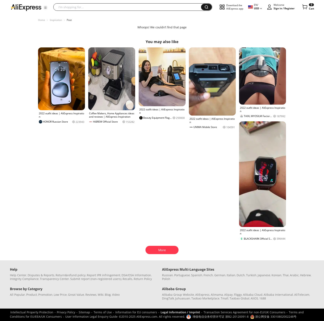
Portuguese (182, 275)
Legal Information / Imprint (180, 312)
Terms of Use (103, 312)
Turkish (251, 275)
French (208, 275)
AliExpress (202, 295)
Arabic (294, 275)
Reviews (90, 295)
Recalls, (128, 279)
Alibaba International (278, 295)
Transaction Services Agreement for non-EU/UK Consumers (244, 312)
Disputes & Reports (41, 275)
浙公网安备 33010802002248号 (273, 317)
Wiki (101, 295)
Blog (108, 295)
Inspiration (56, 20)
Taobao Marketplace (205, 298)
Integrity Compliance (24, 279)
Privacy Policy (66, 312)
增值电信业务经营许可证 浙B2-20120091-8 (221, 317)
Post (69, 20)
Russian (167, 275)
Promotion (45, 295)
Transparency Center (54, 279)
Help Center (18, 275)
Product (31, 295)
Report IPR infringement (103, 275)
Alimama (217, 295)
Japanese (264, 275)
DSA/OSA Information (136, 275)
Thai (286, 275)
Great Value (76, 295)
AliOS (254, 298)
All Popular (17, 295)
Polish (166, 279)
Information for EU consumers (136, 312)
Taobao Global (239, 298)
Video (116, 295)
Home (41, 20)
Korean (276, 275)
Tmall (224, 298)
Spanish (196, 275)
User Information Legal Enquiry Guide (91, 317)
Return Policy (143, 279)
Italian (231, 275)
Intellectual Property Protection (31, 312)
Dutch (241, 275)
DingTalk (168, 298)
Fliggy (238, 295)
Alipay (228, 295)
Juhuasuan (182, 298)
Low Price (60, 295)
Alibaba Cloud (252, 295)
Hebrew (305, 275)
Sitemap (84, 312)
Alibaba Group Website (178, 295)
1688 (262, 298)
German (219, 275)
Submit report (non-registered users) (95, 279)
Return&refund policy (71, 275)
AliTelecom (301, 295)
